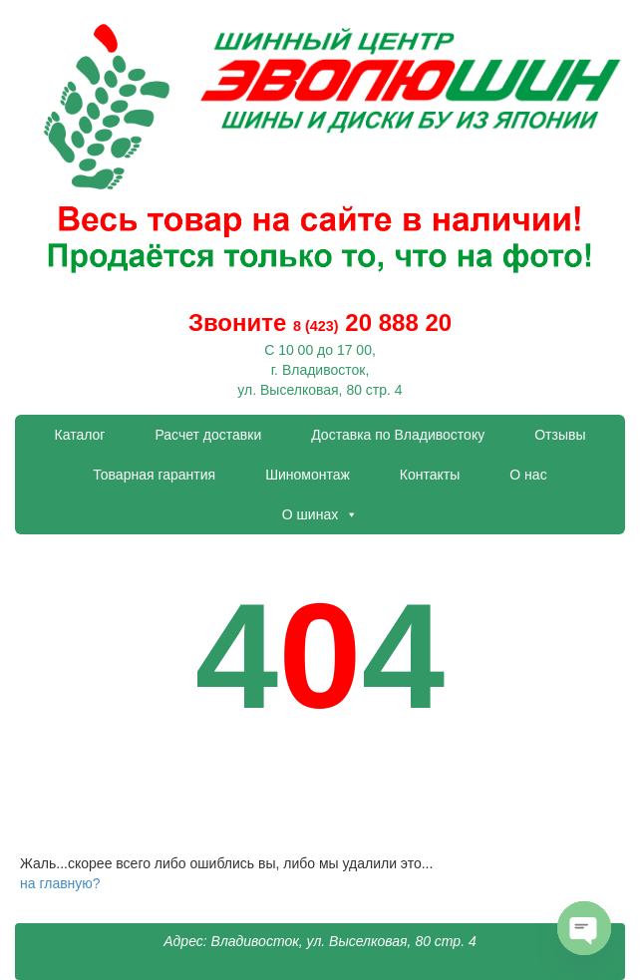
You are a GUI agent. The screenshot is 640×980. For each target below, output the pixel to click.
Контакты (430, 475)
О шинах (320, 514)
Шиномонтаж (307, 475)
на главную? (60, 883)
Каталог (80, 435)
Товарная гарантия (154, 475)
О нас (527, 475)
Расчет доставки (208, 435)
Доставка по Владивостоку (397, 435)
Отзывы (559, 435)
